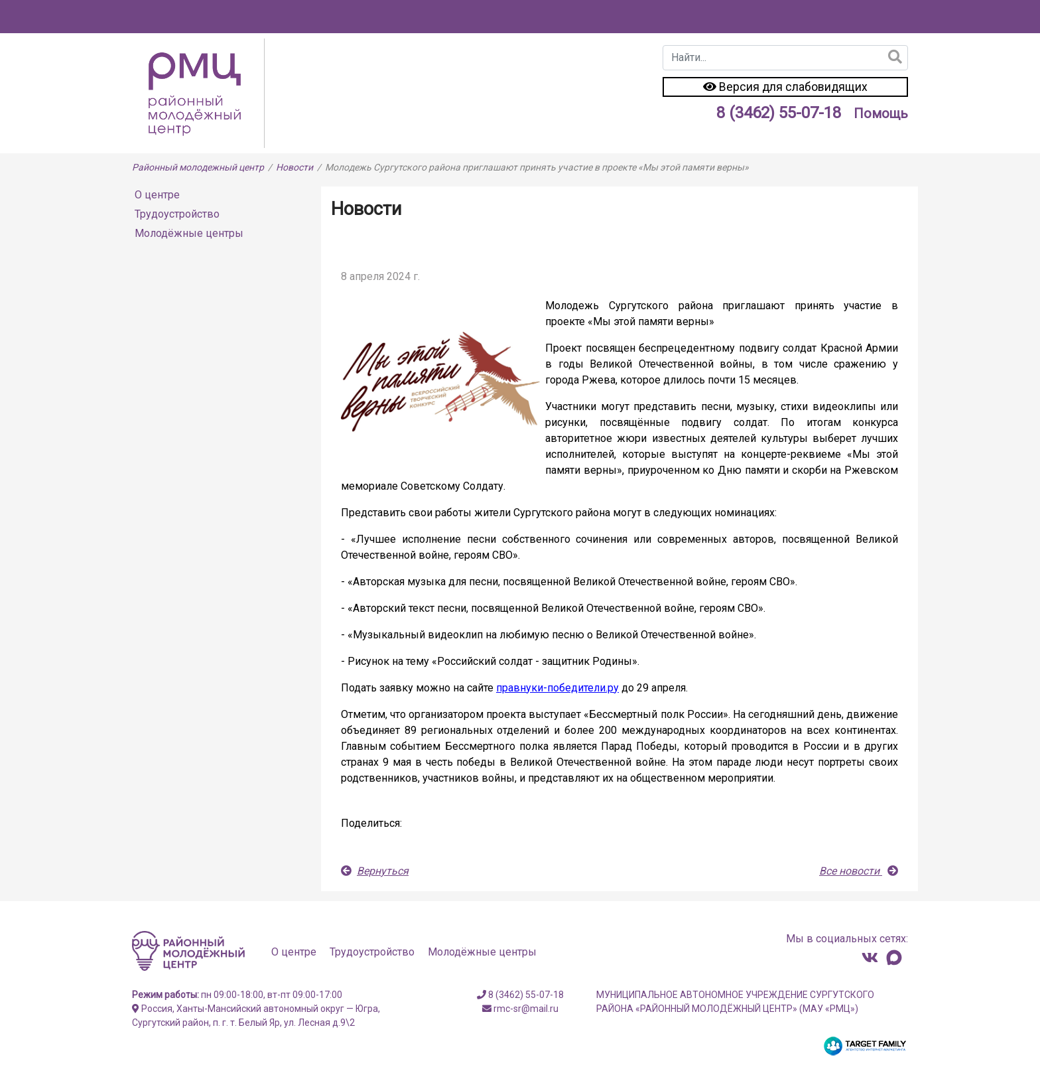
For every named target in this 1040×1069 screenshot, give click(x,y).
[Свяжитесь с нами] (869, 957)
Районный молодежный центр (198, 167)
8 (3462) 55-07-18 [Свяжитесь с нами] (778, 113)
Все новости (858, 871)
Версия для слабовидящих (785, 87)
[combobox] (785, 57)
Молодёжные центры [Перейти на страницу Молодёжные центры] (189, 233)
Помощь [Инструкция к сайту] (881, 113)
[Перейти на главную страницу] (198, 92)
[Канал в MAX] (894, 957)
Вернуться (375, 871)
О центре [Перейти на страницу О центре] (157, 194)
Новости (294, 167)
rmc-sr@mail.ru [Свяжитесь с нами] (520, 1008)
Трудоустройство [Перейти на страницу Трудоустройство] (177, 214)
